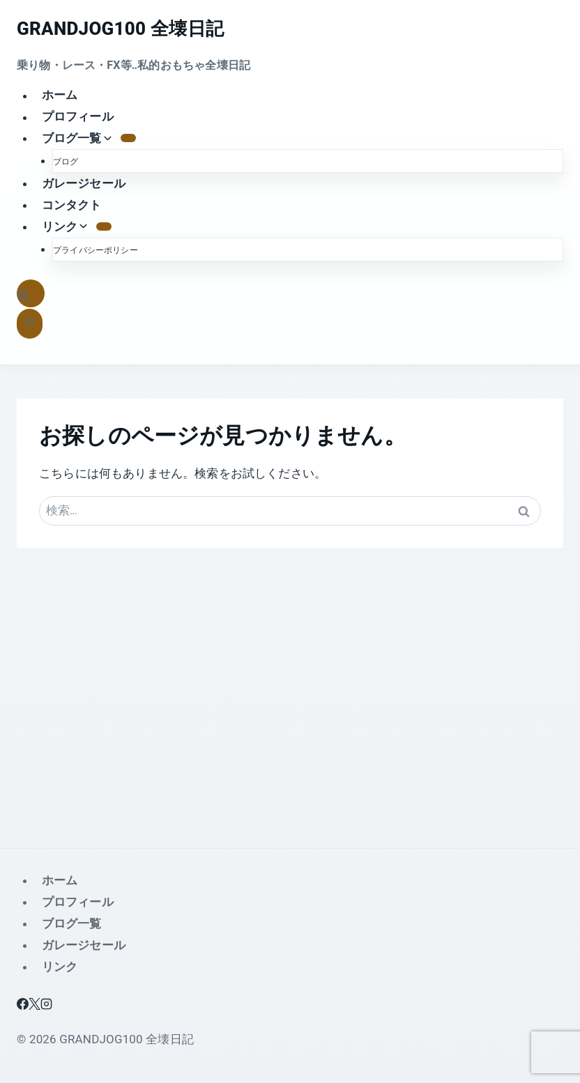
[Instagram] (46, 1006)
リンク (60, 967)
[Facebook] (23, 1006)
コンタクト (72, 205)
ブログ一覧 (72, 923)
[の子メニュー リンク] (104, 226)
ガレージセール (83, 183)
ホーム (60, 95)
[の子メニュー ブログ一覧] (128, 138)
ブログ (66, 162)
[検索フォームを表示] (31, 293)
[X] (34, 1006)
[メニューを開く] (30, 324)
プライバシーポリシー (95, 250)
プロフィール (78, 117)
